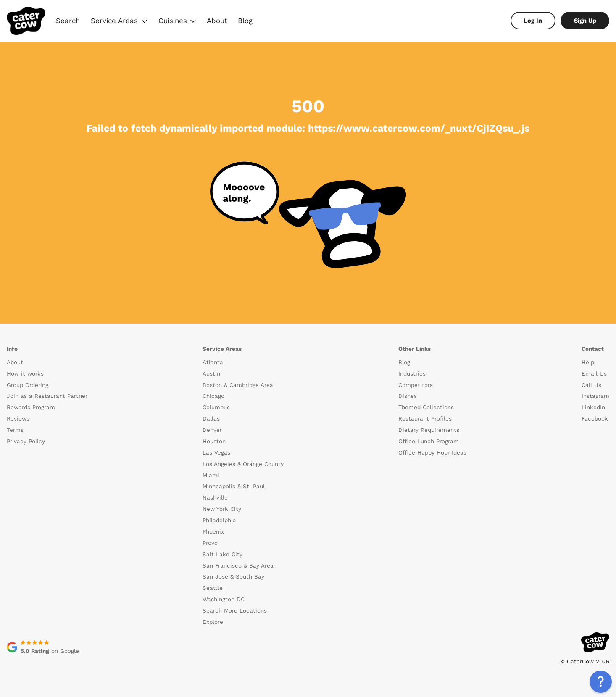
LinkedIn (593, 407)
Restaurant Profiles (425, 419)
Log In (533, 20)
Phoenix (213, 532)
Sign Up (585, 20)
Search (68, 20)
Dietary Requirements (428, 430)
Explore (213, 622)
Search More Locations (235, 611)
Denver (212, 430)
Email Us (594, 374)
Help (588, 362)
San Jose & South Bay (233, 576)
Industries (412, 374)
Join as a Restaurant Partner (47, 396)
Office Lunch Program (428, 441)
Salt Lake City (222, 554)
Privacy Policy (26, 441)
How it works (25, 374)
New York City (222, 509)
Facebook (595, 419)
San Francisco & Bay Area (238, 566)
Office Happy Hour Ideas (432, 453)
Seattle (213, 588)
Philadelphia (219, 520)
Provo (210, 543)
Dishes (407, 396)
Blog (245, 20)
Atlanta (213, 362)
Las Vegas (216, 453)
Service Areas (119, 21)
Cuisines (176, 21)
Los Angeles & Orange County (243, 464)
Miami (211, 475)
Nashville (215, 497)
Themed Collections (426, 407)
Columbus (216, 407)
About (217, 20)
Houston (214, 441)
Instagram (595, 396)
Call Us (591, 385)
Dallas (211, 419)
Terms (15, 430)
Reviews (18, 419)
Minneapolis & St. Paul (234, 486)
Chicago (213, 396)
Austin (211, 374)
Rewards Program (31, 407)
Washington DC (224, 599)
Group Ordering (27, 385)
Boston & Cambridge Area (238, 385)
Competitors (415, 385)
